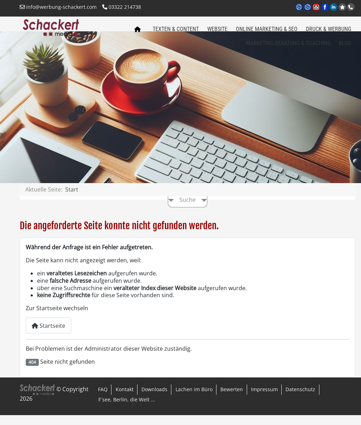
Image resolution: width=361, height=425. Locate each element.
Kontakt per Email (316, 7)
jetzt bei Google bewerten (343, 7)
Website (217, 32)
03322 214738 (121, 7)
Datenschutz (300, 399)
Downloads (154, 399)
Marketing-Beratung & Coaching (288, 46)
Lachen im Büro (194, 399)
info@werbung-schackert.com (58, 7)
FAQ (103, 399)
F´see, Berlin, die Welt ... (126, 409)
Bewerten (231, 399)
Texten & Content (176, 32)
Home (136, 35)
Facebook (325, 7)
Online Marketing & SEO (267, 32)
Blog (345, 46)
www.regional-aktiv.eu (308, 7)
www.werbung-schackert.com (299, 7)
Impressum (264, 399)
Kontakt (125, 399)
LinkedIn (334, 7)
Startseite (48, 335)
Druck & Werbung (328, 32)
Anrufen (351, 7)
